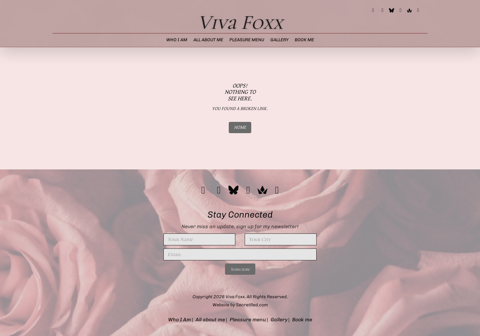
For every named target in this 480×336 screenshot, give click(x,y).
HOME (240, 127)
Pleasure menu (246, 40)
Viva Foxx (240, 22)
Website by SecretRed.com (240, 305)
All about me (208, 40)
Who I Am (176, 40)
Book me (304, 40)
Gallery (279, 40)
